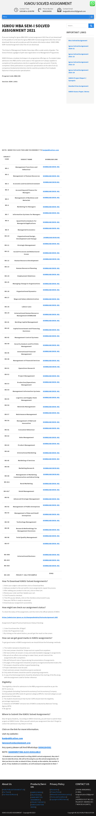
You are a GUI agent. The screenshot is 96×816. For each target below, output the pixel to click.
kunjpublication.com (50, 150)
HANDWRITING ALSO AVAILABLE (24, 751)
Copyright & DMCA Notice (59, 799)
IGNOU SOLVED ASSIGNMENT (48, 3)
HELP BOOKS (36, 795)
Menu (5, 17)
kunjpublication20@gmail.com (74, 11)
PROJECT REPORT (37, 802)
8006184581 (44, 747)
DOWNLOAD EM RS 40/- (51, 259)
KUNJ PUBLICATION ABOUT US (13, 790)
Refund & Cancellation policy (61, 794)
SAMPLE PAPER (36, 792)
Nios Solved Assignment (77, 40)
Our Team (6, 792)
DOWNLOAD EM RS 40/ (51, 459)
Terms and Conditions (58, 797)
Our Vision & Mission (10, 794)
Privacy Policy (55, 792)
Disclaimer (54, 790)
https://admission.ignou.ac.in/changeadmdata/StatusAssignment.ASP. (30, 617)
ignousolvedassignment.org (16, 742)
